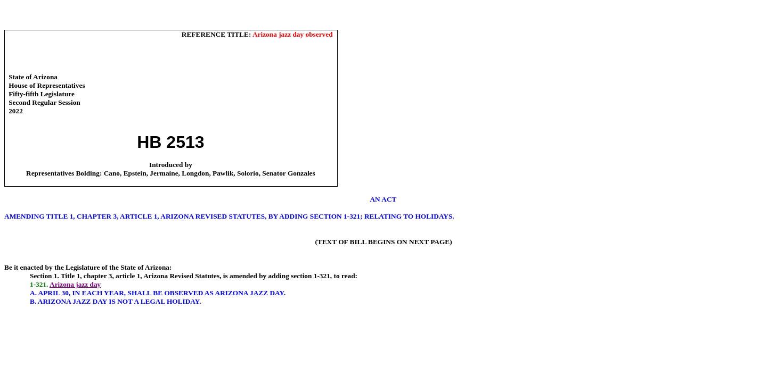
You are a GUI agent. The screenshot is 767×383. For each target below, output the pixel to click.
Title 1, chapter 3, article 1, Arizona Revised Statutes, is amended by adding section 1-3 (192, 276)
